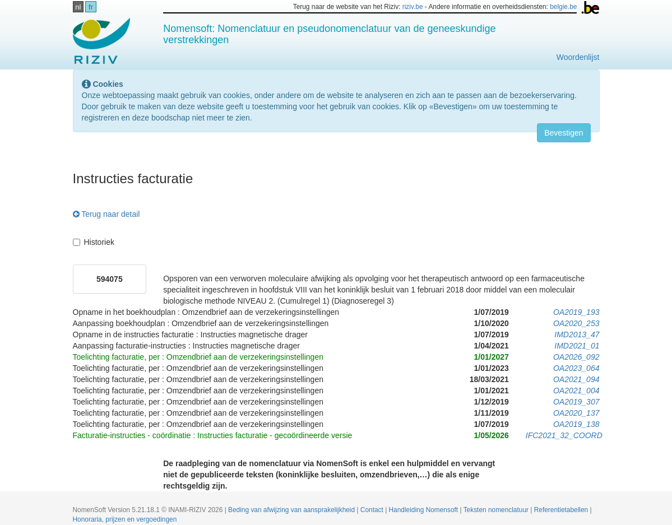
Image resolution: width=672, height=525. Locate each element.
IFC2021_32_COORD (564, 435)
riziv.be (412, 7)
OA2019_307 (576, 401)
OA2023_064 (576, 368)
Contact (372, 510)
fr (91, 7)
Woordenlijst (578, 57)
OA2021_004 (576, 390)
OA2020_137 (576, 412)
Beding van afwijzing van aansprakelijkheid (292, 510)
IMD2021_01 (576, 345)
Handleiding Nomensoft (424, 510)
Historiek (93, 242)
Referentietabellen (562, 510)
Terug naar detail (106, 214)
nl (78, 7)
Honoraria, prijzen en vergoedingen (125, 519)
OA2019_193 (576, 312)
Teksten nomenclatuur (497, 510)
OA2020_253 (576, 323)
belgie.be (563, 7)
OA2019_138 (576, 424)
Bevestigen (563, 132)
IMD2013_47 (576, 334)
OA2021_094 (576, 379)
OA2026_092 (576, 356)
